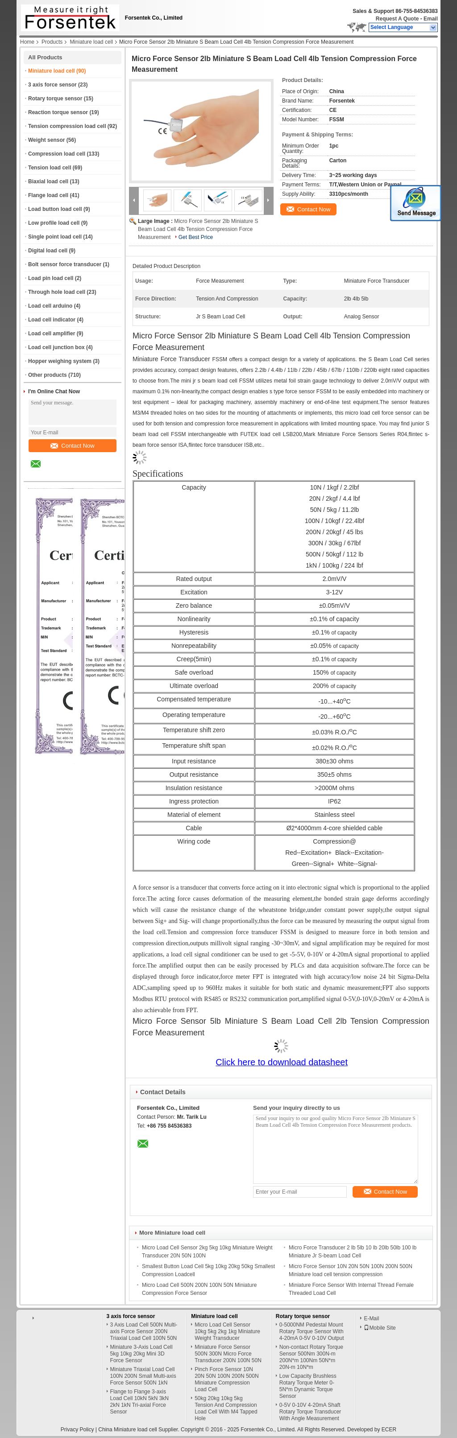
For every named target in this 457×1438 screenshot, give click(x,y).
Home (27, 42)
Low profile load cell (53, 223)
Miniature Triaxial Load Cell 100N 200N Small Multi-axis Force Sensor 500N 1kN (143, 1376)
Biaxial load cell (48, 181)
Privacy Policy (77, 1429)
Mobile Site (379, 1328)
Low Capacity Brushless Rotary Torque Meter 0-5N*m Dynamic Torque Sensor (308, 1386)
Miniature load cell (91, 42)
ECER (389, 1429)
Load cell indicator (51, 320)
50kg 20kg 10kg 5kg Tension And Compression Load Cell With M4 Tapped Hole (226, 1408)
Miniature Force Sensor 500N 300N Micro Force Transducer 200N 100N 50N (228, 1354)
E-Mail (371, 1318)
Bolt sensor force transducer (64, 264)
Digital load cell (47, 250)
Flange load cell (48, 195)
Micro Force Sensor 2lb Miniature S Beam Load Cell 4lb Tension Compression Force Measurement (198, 229)
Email (431, 19)
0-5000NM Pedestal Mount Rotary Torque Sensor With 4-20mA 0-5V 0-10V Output (311, 1331)
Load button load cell (55, 209)
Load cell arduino (50, 306)
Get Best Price (196, 237)
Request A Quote (397, 19)
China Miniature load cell (127, 1429)
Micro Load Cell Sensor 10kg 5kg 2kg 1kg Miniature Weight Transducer (227, 1331)
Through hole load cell (56, 292)
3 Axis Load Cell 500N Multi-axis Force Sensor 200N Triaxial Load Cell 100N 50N (144, 1331)
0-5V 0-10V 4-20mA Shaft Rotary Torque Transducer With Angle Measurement (310, 1412)
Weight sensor (46, 140)
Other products (47, 375)
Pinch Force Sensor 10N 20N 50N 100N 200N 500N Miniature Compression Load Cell (226, 1379)
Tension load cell (49, 168)
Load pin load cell (50, 278)
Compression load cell (56, 154)
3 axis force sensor (52, 85)
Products (52, 42)
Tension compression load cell (67, 126)
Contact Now (72, 445)
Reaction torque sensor (58, 112)
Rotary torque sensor (55, 98)
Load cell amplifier (51, 333)
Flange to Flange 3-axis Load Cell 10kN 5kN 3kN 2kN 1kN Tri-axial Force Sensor (139, 1402)
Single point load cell (55, 237)
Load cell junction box (56, 347)
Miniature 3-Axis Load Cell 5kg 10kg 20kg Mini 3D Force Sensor (141, 1354)
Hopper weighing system (59, 361)
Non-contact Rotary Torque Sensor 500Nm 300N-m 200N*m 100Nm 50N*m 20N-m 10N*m (311, 1357)
